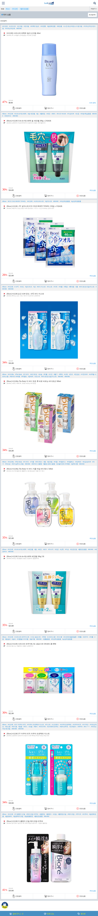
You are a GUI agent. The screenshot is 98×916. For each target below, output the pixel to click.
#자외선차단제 (10, 28)
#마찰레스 (70, 462)
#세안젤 (30, 549)
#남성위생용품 (76, 201)
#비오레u (11, 374)
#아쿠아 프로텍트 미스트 (35, 724)
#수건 (50, 374)
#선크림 (19, 26)
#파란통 (43, 26)
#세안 (48, 114)
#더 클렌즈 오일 (19, 814)
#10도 (22, 287)
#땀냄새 (7, 639)
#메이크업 (71, 814)
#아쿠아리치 (77, 724)
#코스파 (37, 376)
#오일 (55, 814)
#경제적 (30, 376)
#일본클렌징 (28, 816)
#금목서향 (74, 464)
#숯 (37, 114)
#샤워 (66, 374)
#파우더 (85, 637)
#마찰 (56, 462)
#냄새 (14, 639)
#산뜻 (62, 549)
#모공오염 (73, 549)
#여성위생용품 (65, 201)
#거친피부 (84, 374)
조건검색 (92, 15)
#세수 (45, 549)
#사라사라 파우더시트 (21, 637)
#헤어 (36, 726)
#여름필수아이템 (22, 639)
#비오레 (15, 9)
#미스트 (49, 287)
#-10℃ (16, 287)
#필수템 (32, 639)
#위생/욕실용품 (86, 114)
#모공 (77, 114)
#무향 (44, 637)
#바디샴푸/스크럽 (18, 464)
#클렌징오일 (62, 814)
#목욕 (61, 374)
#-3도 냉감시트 (36, 637)
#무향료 (24, 376)
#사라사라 (12, 26)
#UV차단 (85, 724)
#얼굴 (20, 726)
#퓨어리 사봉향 (37, 464)
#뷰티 (53, 114)
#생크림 (49, 462)
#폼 (45, 462)
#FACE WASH (61, 114)
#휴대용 (71, 287)
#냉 (34, 287)
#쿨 (77, 287)
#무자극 (78, 814)
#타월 (45, 374)
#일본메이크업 (18, 816)
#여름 (61, 287)
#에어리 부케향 (15, 376)
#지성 (67, 549)
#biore (8, 9)
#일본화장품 (51, 26)
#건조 (71, 374)
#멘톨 (80, 637)
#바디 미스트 (41, 287)
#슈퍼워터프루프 (52, 726)
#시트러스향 (51, 637)
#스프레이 (55, 724)
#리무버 (85, 814)
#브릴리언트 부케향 (63, 464)
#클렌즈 (49, 814)
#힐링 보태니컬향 (49, 464)
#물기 (56, 374)
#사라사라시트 (39, 201)
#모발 (30, 726)
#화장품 (59, 26)
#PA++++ (87, 726)
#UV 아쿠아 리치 (20, 724)
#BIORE (19, 28)
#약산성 (7, 464)
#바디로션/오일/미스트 (87, 287)
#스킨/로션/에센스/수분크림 (72, 26)
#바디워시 (38, 462)
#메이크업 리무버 (32, 814)
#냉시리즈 (28, 287)
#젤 (35, 549)
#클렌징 (42, 114)
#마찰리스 (62, 462)
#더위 (55, 287)
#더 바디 (26, 374)
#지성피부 (70, 114)
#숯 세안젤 (31, 114)
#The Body (18, 374)
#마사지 (50, 549)
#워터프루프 (64, 726)
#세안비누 (7, 116)
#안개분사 (72, 726)
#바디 (25, 726)
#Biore (4, 114)
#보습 (40, 374)
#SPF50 (80, 726)
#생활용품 (46, 639)
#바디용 (14, 726)
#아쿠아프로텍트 (65, 724)
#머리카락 (42, 726)
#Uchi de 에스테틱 (20, 114)
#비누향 (59, 637)
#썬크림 (26, 26)
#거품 (32, 462)
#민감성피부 (87, 462)
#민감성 (76, 374)
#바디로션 (33, 374)
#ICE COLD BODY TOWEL (17, 201)
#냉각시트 (48, 201)
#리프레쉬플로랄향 (69, 637)
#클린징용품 (24, 9)
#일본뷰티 (8, 816)
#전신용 (7, 726)
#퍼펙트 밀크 (34, 26)
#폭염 (66, 287)
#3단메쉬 (78, 462)
